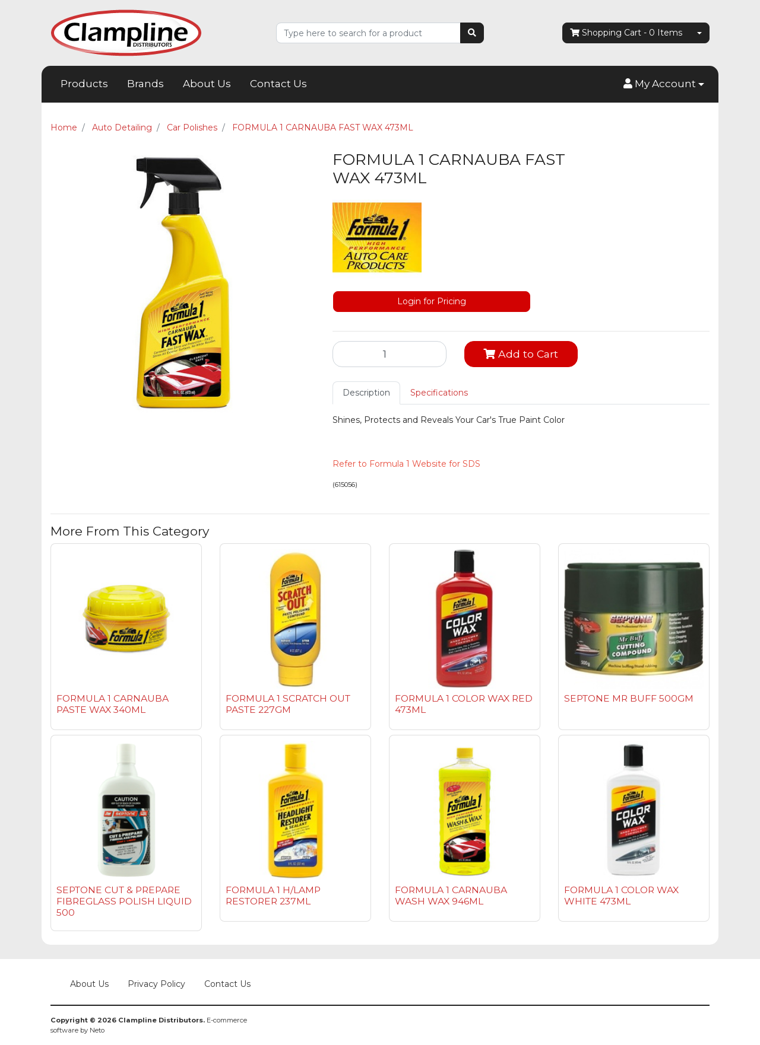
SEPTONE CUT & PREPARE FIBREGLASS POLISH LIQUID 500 (124, 901)
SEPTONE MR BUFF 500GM (629, 698)
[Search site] (472, 33)
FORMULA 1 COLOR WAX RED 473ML (464, 704)
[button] (664, 84)
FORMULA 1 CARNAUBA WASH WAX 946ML (451, 895)
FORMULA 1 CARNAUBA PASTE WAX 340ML (112, 704)
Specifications (439, 392)
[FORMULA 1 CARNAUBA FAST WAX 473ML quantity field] (389, 354)
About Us (207, 84)
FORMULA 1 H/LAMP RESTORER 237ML (273, 895)
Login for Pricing (431, 301)
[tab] (366, 392)
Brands (145, 84)
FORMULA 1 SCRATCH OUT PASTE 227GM (288, 704)
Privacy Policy (156, 984)
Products (84, 84)
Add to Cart (520, 354)
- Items (626, 33)
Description (366, 392)
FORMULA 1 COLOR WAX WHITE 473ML (621, 895)
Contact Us (278, 84)
